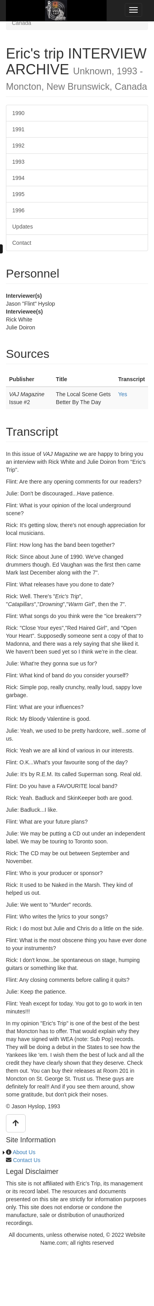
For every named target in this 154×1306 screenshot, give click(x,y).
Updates (22, 226)
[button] (16, 1123)
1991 (18, 129)
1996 (18, 210)
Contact (21, 243)
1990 (18, 113)
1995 (18, 194)
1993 (18, 162)
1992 (18, 145)
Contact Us (26, 1160)
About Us (24, 1152)
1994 (18, 178)
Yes (122, 394)
